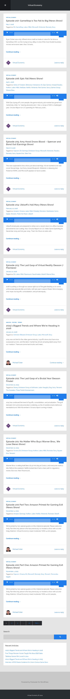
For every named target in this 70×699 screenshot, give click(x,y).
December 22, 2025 (12, 385)
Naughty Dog (47, 387)
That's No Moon (22, 214)
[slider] (32, 34)
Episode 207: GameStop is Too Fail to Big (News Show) (34, 20)
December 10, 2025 (12, 448)
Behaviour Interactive (33, 85)
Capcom (16, 151)
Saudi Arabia (36, 274)
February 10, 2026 (12, 208)
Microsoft (35, 27)
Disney (15, 387)
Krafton (8, 87)
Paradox (56, 151)
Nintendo (42, 27)
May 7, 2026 (10, 24)
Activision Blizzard (19, 335)
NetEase (23, 87)
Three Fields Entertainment (25, 390)
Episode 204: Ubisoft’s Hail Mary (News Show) (30, 204)
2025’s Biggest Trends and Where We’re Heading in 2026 (33, 327)
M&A (29, 27)
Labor (26, 27)
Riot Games (42, 87)
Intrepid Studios (57, 85)
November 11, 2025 (12, 511)
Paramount (28, 274)
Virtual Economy (35, 5)
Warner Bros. (10, 90)
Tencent (13, 214)
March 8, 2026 (10, 148)
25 (29, 623)
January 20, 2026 (11, 332)
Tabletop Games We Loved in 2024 (16, 656)
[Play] (7, 34)
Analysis (8, 322)
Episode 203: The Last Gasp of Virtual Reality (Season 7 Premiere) (34, 266)
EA (14, 27)
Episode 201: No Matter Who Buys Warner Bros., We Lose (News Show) (33, 443)
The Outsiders (10, 390)
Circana (22, 211)
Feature (14, 322)
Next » (37, 623)
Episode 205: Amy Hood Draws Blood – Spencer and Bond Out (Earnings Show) (33, 143)
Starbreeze (50, 211)
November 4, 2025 (12, 571)
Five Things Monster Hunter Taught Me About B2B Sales (24, 653)
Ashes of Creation (19, 85)
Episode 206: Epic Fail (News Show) (24, 78)
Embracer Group (34, 151)
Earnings (25, 151)
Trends (20, 322)
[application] (34, 33)
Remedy (48, 27)
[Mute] (57, 34)
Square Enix (20, 153)
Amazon (16, 211)
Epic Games (47, 85)
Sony (53, 27)
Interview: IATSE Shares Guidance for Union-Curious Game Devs (26, 662)
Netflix (28, 87)
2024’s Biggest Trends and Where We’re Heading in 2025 (24, 659)
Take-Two (28, 153)
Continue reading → (13, 52)
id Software (34, 387)
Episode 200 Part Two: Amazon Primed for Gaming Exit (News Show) (34, 506)
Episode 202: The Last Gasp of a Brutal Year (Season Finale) (33, 379)
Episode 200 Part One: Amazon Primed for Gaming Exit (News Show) (34, 566)
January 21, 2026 (11, 271)
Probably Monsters (39, 211)
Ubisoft (30, 214)
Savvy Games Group (53, 87)
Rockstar (50, 450)
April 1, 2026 (10, 82)
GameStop (19, 27)
